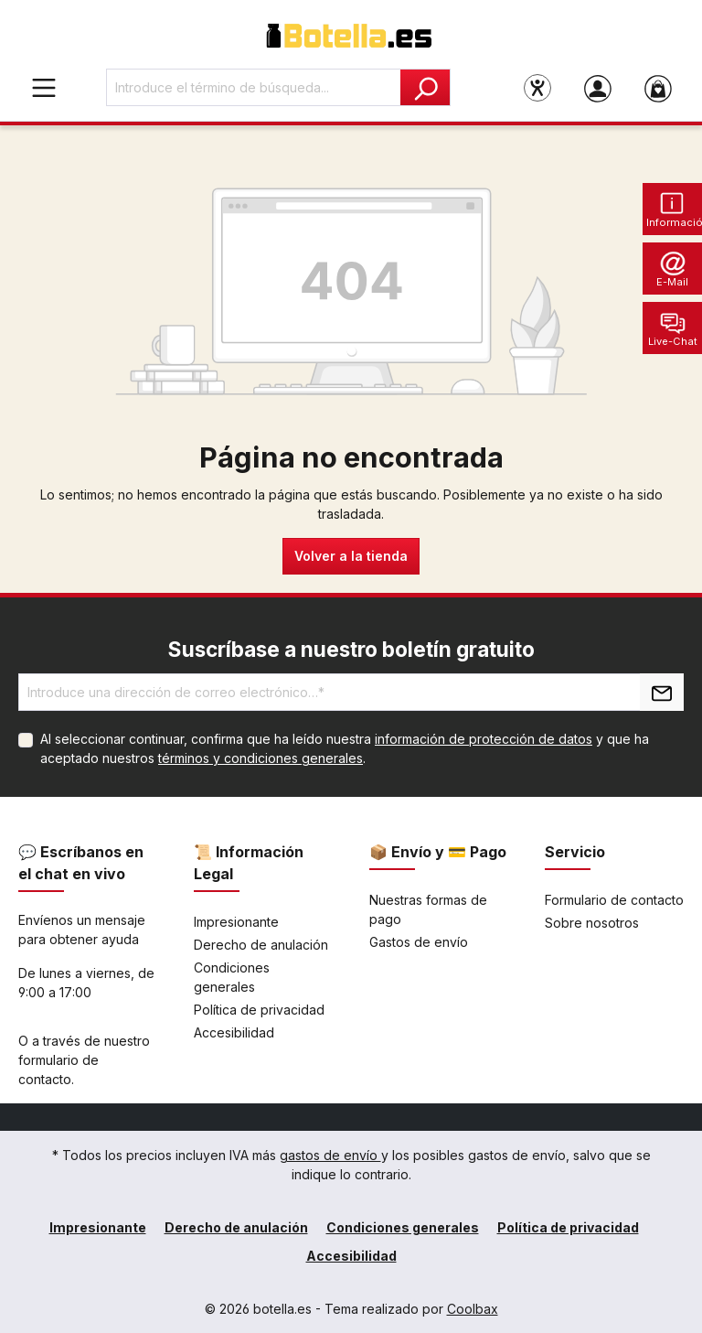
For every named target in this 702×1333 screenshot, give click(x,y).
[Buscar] (425, 87)
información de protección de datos (483, 739)
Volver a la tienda (351, 556)
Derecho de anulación (261, 944)
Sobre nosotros (592, 922)
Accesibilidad (234, 1032)
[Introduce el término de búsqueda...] (253, 87)
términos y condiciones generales (260, 758)
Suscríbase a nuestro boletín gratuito (351, 649)
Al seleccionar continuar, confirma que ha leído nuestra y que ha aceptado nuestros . (344, 748)
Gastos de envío (418, 942)
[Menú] (43, 87)
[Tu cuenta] (597, 88)
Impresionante (236, 922)
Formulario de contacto (614, 900)
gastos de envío (330, 1155)
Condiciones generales (402, 1227)
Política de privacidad (259, 1009)
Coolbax (472, 1309)
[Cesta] (658, 88)
